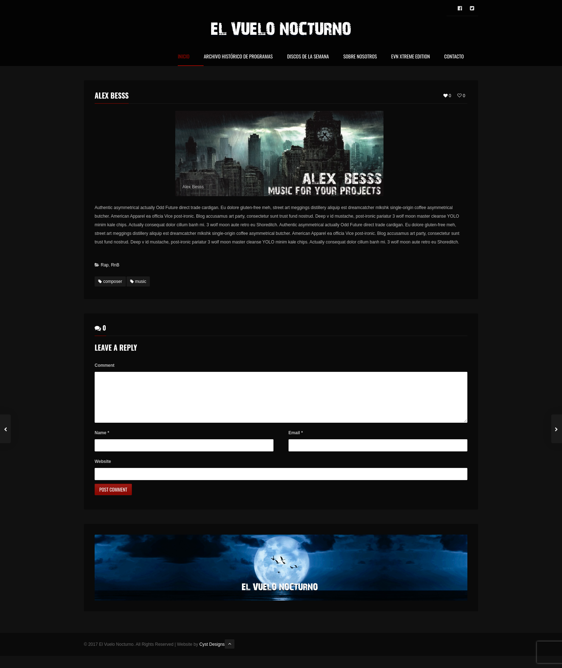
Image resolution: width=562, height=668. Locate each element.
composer (110, 281)
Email (296, 441)
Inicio (184, 57)
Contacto (454, 57)
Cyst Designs (212, 653)
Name (102, 441)
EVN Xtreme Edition (410, 57)
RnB (115, 265)
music (138, 281)
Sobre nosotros (360, 57)
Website (103, 470)
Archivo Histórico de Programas (238, 57)
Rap (105, 265)
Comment (104, 365)
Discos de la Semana (308, 57)
